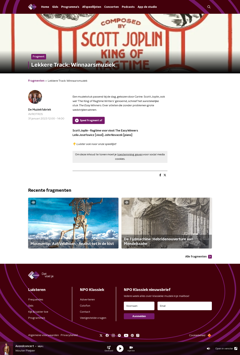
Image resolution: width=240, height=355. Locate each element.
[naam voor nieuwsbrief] (139, 306)
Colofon (85, 305)
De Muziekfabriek (39, 109)
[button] (109, 348)
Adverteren (87, 299)
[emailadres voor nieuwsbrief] (185, 306)
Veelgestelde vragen (93, 318)
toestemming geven (129, 154)
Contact (85, 312)
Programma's (70, 7)
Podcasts (128, 7)
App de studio (147, 7)
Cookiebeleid (197, 335)
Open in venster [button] (226, 348)
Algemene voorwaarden (43, 335)
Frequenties (35, 299)
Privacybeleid (69, 335)
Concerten (111, 7)
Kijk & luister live (38, 312)
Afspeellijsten (91, 7)
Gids (55, 7)
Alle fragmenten (198, 257)
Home (45, 7)
